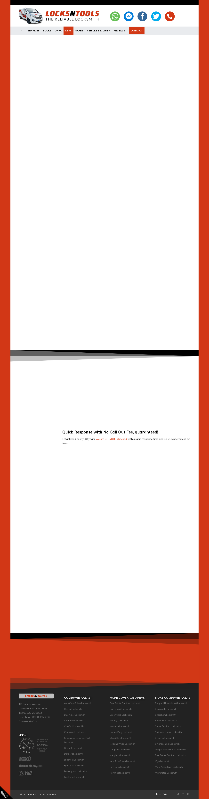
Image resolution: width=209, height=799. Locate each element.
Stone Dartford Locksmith (168, 726)
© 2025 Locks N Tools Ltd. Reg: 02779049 (38, 794)
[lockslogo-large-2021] (60, 16)
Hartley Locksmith (119, 720)
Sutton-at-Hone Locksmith (168, 732)
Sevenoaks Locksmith (166, 709)
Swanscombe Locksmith (167, 744)
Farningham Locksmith (75, 771)
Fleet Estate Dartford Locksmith (125, 703)
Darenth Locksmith (73, 748)
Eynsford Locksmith (74, 765)
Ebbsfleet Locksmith (74, 759)
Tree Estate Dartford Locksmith (170, 755)
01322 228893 (32, 712)
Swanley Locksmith (165, 738)
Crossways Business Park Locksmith (77, 740)
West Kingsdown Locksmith (169, 767)
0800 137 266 (41, 717)
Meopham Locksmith (120, 755)
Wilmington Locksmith (166, 772)
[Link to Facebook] (183, 793)
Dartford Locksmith (73, 753)
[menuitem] (22, 31)
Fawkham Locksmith (74, 777)
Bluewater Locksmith (74, 715)
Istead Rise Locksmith (120, 738)
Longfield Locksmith (120, 749)
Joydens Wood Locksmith (122, 744)
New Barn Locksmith (120, 767)
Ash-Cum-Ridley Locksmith (77, 703)
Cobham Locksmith (73, 720)
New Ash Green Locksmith (123, 761)
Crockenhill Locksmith (75, 732)
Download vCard (28, 721)
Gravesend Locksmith (121, 709)
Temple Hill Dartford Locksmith (170, 749)
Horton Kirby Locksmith (121, 732)
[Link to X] (178, 793)
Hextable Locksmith (119, 726)
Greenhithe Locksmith (121, 715)
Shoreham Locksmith (165, 715)
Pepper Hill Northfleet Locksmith (171, 703)
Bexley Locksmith (73, 709)
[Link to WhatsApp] (187, 793)
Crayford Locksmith (74, 726)
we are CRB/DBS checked (111, 439)
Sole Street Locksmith (166, 720)
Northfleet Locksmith (120, 772)
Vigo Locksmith (162, 761)
